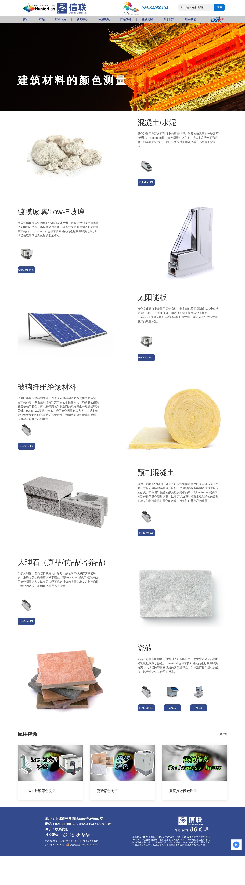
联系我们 (190, 19)
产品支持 (125, 19)
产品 (42, 19)
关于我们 (169, 19)
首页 (25, 19)
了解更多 (222, 734)
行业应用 (60, 19)
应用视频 (104, 19)
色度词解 (147, 19)
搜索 (219, 7)
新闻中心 (82, 19)
